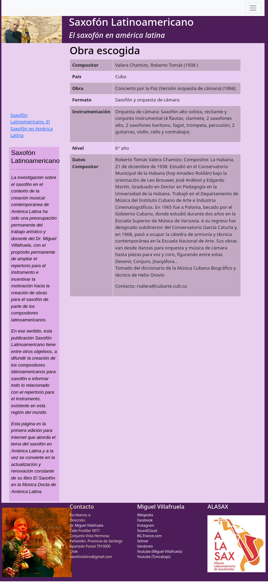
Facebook (145, 520)
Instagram (145, 525)
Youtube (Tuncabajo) (154, 556)
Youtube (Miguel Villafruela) (159, 551)
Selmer (143, 541)
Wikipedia (145, 515)
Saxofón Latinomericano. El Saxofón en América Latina (31, 125)
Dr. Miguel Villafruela (86, 525)
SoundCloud (147, 530)
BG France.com (149, 535)
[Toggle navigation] (253, 8)
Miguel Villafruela (160, 506)
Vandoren (145, 546)
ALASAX (217, 506)
